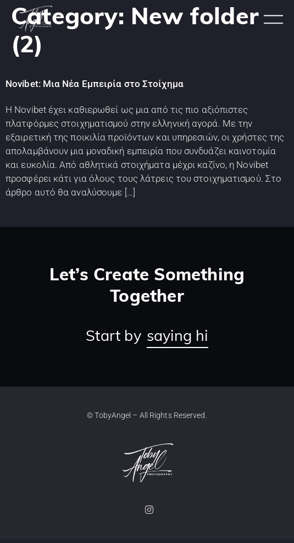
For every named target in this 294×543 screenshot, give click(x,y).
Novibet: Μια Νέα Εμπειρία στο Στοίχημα (94, 88)
